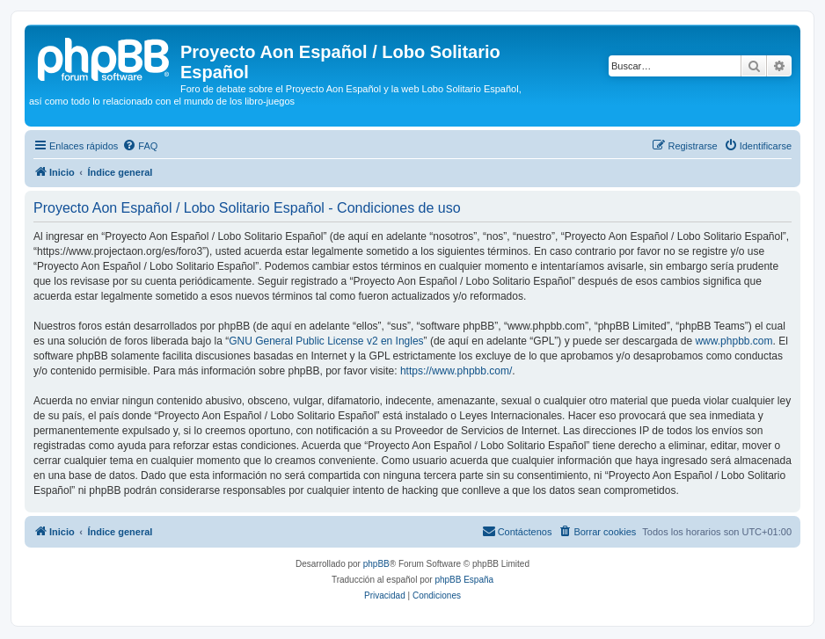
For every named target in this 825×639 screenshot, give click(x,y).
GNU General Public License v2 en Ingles (326, 341)
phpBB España (463, 580)
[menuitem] (139, 145)
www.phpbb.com (733, 341)
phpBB (376, 564)
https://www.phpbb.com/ (456, 371)
